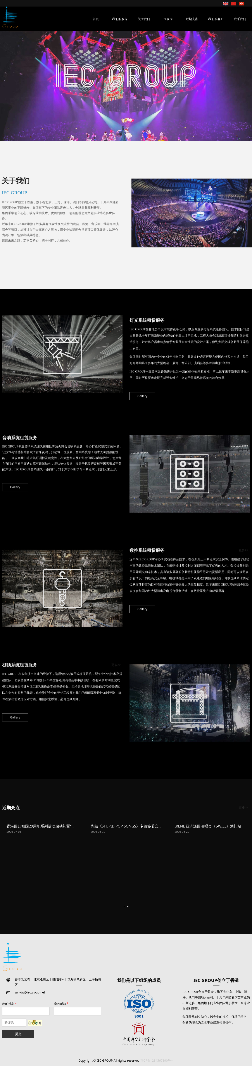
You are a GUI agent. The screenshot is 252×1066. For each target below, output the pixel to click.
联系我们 (240, 19)
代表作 (168, 19)
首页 (96, 19)
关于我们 (144, 19)
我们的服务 (120, 19)
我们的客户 (216, 19)
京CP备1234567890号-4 (157, 1060)
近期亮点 (192, 19)
